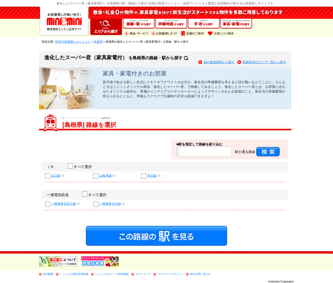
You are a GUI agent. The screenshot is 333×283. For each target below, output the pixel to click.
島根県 (98, 41)
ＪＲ (50, 167)
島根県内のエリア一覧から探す (264, 62)
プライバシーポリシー (170, 274)
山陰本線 (105, 175)
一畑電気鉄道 (58, 195)
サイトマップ (143, 274)
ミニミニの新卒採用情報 (74, 274)
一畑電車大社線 (110, 203)
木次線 (152, 175)
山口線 (55, 175)
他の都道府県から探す (219, 62)
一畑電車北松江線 (63, 203)
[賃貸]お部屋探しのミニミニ (73, 41)
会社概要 (48, 274)
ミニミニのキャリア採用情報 (112, 274)
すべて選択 (80, 167)
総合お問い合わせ (200, 274)
